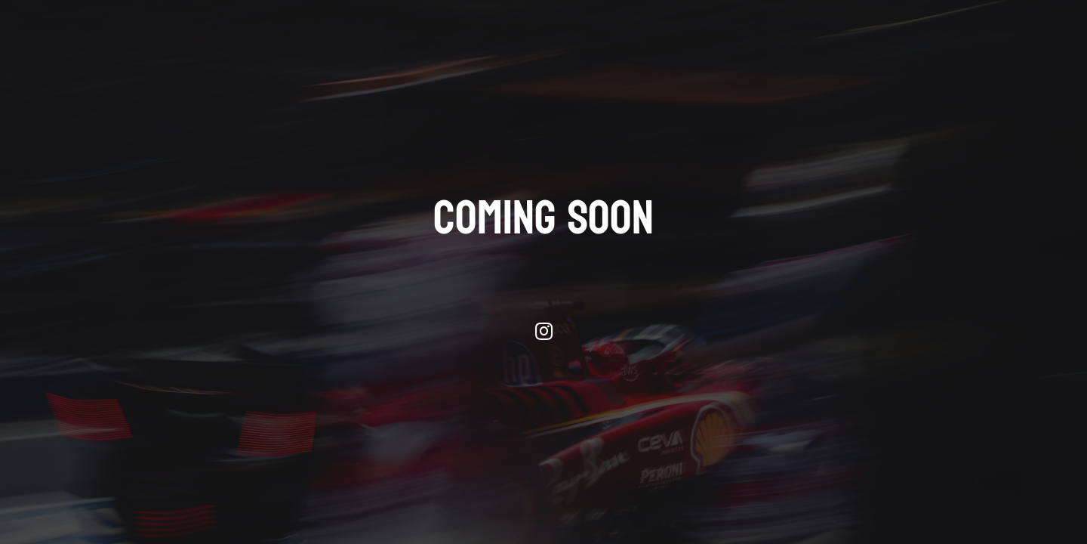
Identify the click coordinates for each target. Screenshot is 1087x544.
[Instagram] (543, 331)
